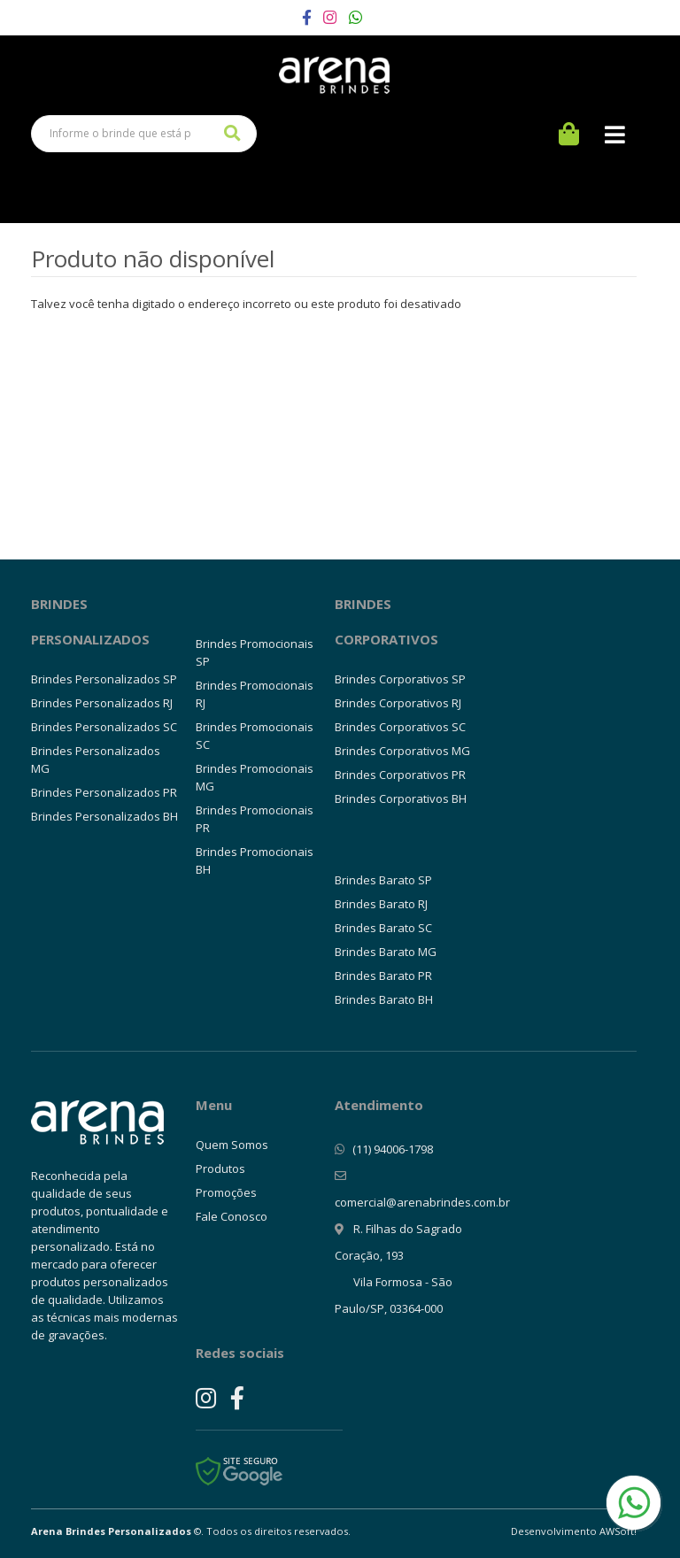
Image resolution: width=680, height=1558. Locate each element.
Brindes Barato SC (383, 928)
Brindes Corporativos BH (401, 798)
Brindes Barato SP (383, 880)
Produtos (220, 1168)
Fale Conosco (231, 1216)
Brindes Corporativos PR (400, 775)
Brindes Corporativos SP (400, 679)
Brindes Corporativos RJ (398, 703)
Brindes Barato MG (386, 952)
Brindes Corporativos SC (400, 727)
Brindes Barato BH (384, 999)
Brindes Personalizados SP (104, 679)
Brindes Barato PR (383, 975)
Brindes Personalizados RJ (102, 703)
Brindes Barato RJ (381, 904)
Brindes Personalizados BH (104, 816)
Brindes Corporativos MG (402, 751)
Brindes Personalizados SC (104, 727)
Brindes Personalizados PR (104, 792)
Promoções (226, 1192)
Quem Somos (232, 1145)
